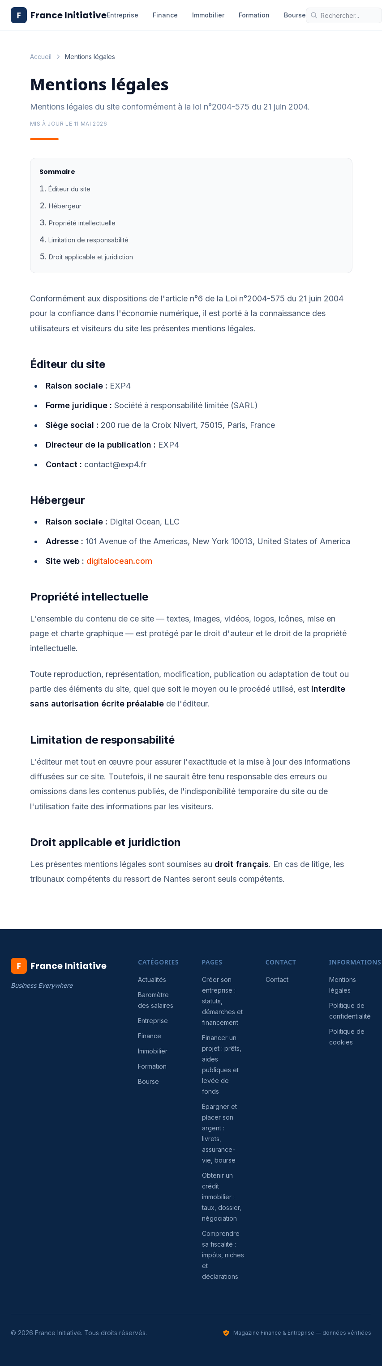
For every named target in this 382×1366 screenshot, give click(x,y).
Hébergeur (65, 206)
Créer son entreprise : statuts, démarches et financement (222, 1001)
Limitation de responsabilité (88, 240)
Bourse (295, 15)
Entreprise (122, 15)
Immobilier (208, 15)
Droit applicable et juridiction (91, 257)
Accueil (41, 56)
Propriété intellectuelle (82, 223)
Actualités (152, 979)
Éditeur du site (69, 189)
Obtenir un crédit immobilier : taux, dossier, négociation (221, 1196)
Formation (254, 15)
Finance (165, 15)
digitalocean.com (119, 561)
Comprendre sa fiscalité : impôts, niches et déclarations (223, 1255)
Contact (277, 979)
